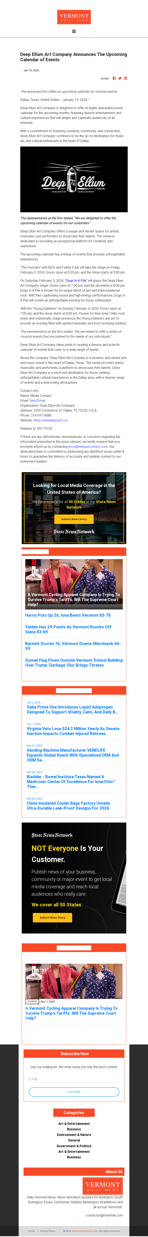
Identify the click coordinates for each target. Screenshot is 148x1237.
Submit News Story (74, 519)
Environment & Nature (74, 1135)
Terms (31, 1230)
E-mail (33, 1079)
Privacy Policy (47, 1230)
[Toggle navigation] (74, 31)
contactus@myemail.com (104, 1215)
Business (74, 1129)
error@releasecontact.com (88, 446)
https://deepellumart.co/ (50, 420)
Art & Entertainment (74, 1124)
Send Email (37, 400)
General (74, 1140)
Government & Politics (74, 1146)
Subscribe (74, 1092)
